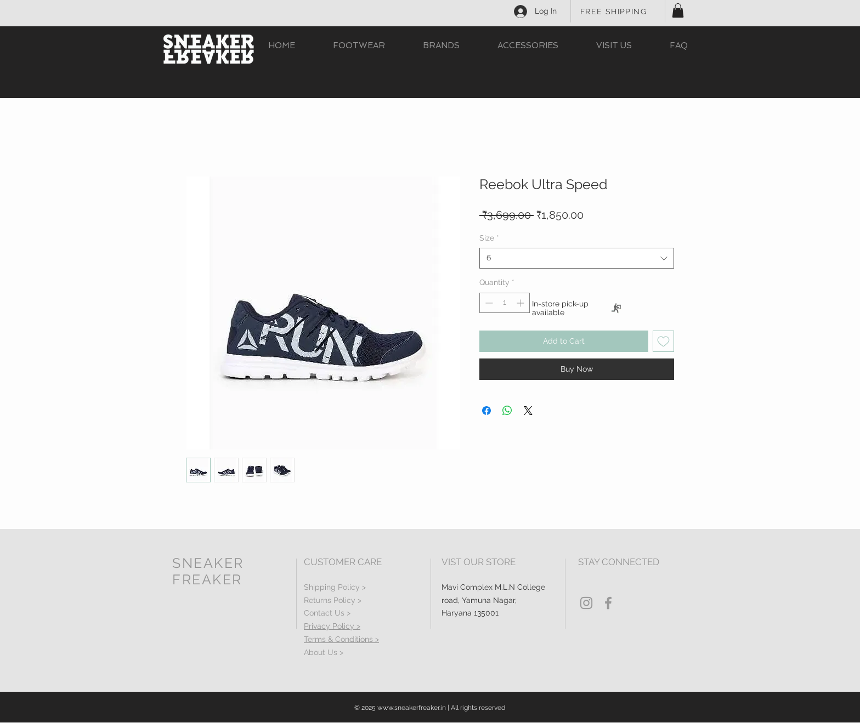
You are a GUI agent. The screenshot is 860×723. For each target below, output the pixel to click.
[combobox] (576, 258)
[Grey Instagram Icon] (586, 603)
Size (489, 238)
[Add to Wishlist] (663, 341)
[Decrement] (488, 302)
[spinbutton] (504, 302)
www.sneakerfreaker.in (411, 707)
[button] (678, 10)
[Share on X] (528, 410)
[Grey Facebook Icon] (608, 603)
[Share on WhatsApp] (507, 410)
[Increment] (521, 302)
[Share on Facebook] (486, 410)
